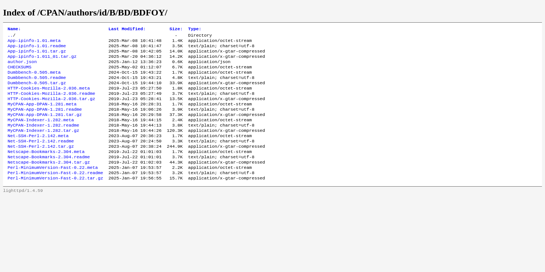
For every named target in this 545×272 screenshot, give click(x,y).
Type (194, 29)
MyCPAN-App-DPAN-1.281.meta (42, 115)
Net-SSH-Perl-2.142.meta (38, 151)
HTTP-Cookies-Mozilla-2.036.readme (51, 103)
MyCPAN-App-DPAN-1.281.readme (45, 121)
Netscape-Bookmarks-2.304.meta (46, 170)
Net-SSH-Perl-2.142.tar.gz (41, 164)
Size (176, 29)
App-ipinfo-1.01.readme (37, 49)
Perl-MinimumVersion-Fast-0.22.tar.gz (55, 200)
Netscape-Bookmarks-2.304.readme (49, 176)
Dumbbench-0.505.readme (37, 85)
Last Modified (126, 29)
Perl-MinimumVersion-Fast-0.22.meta (53, 188)
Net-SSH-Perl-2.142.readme (41, 158)
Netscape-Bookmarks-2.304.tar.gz (49, 182)
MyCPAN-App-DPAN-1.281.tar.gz (45, 127)
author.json (22, 67)
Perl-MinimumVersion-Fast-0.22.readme (55, 194)
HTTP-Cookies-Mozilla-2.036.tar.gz (51, 109)
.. (10, 37)
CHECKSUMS (19, 73)
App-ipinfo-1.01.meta (34, 43)
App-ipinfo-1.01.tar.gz (37, 55)
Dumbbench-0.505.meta (34, 79)
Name (14, 29)
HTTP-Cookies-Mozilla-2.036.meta (49, 97)
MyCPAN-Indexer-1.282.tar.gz (43, 145)
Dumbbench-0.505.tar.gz (37, 91)
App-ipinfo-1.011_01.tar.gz (42, 61)
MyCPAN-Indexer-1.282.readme (43, 139)
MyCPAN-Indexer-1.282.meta (41, 133)
